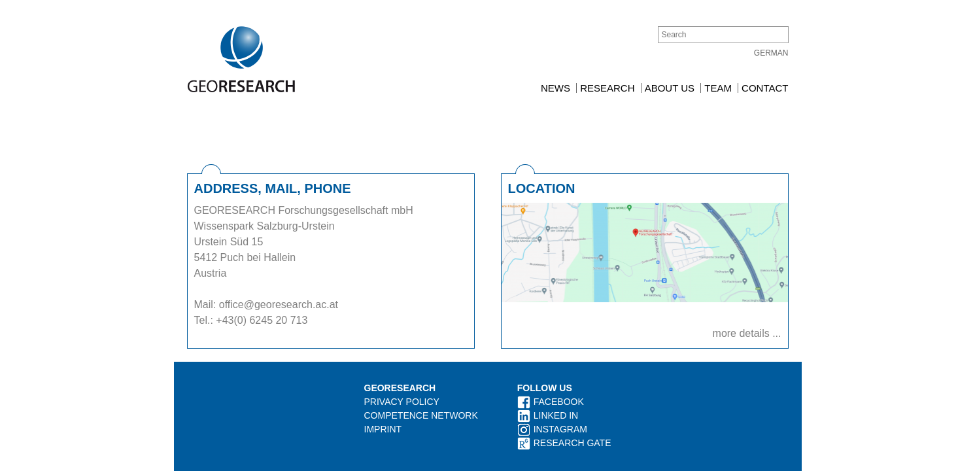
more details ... (747, 303)
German (771, 53)
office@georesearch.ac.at (280, 275)
